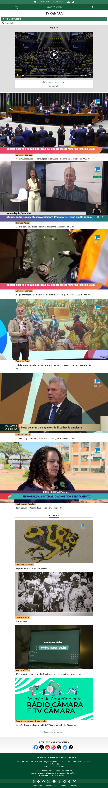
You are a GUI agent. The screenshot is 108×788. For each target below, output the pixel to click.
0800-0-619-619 (55, 771)
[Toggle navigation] (92, 6)
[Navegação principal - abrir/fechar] (16, 6)
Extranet (73, 786)
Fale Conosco (58, 2)
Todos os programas (54, 732)
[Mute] (86, 75)
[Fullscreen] (90, 75)
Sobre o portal (37, 786)
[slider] (52, 75)
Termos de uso (50, 786)
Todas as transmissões (54, 82)
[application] (54, 55)
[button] (54, 19)
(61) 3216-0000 (60, 773)
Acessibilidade (44, 2)
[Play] (18, 75)
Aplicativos (63, 786)
